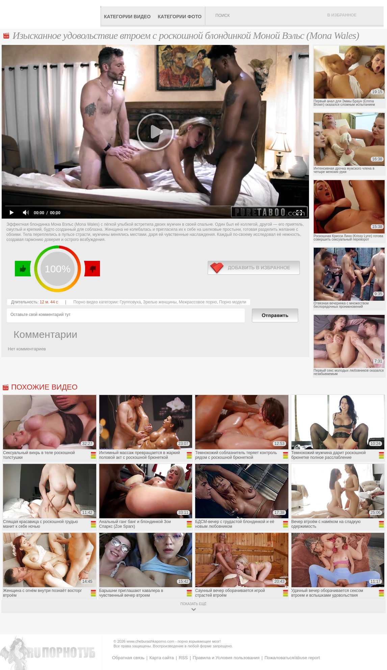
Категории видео (127, 16)
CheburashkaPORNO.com (51, 14)
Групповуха (130, 302)
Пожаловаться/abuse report (292, 657)
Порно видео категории (96, 302)
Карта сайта (161, 657)
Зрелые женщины (160, 302)
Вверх (374, 629)
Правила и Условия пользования (226, 657)
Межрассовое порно (198, 302)
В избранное (342, 15)
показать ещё (193, 604)
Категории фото (180, 16)
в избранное (254, 268)
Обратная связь (128, 657)
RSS (183, 657)
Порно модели (232, 302)
